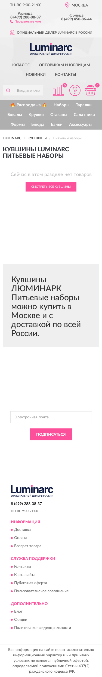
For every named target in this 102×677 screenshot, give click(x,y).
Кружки (36, 115)
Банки (57, 125)
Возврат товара (27, 546)
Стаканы (58, 115)
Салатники (84, 115)
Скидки (20, 620)
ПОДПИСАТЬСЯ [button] (51, 435)
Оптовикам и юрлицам (64, 65)
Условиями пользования (69, 451)
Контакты (65, 75)
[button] (25, 21)
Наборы (61, 105)
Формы (18, 125)
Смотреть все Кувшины (51, 186)
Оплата (20, 538)
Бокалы (14, 115)
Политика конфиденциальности (42, 628)
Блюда (37, 125)
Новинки (36, 75)
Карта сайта (24, 575)
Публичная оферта (30, 583)
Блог (18, 612)
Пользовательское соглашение (41, 591)
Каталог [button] (21, 65)
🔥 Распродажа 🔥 (28, 105)
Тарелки (84, 105)
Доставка (22, 530)
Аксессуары (80, 125)
